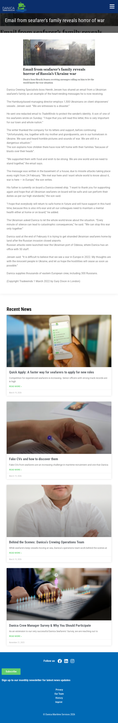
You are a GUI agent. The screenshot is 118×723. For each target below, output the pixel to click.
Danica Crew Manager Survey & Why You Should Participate (50, 625)
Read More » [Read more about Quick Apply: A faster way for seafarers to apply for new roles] (15, 386)
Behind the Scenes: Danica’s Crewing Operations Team (46, 542)
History (59, 697)
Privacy (59, 689)
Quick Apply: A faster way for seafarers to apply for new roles (51, 372)
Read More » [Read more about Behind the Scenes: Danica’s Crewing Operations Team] (15, 553)
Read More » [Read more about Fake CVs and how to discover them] (15, 470)
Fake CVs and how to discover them (33, 459)
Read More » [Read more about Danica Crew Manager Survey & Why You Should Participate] (15, 636)
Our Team (59, 693)
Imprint (58, 702)
